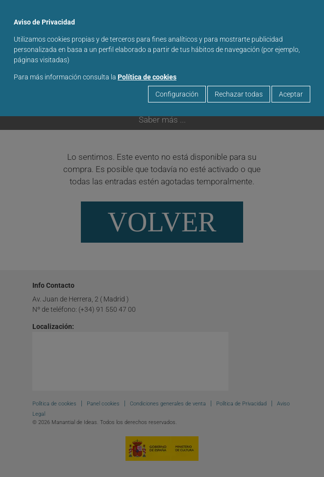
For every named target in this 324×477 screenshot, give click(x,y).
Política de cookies (147, 77)
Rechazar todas (239, 94)
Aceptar (291, 94)
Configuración (177, 94)
